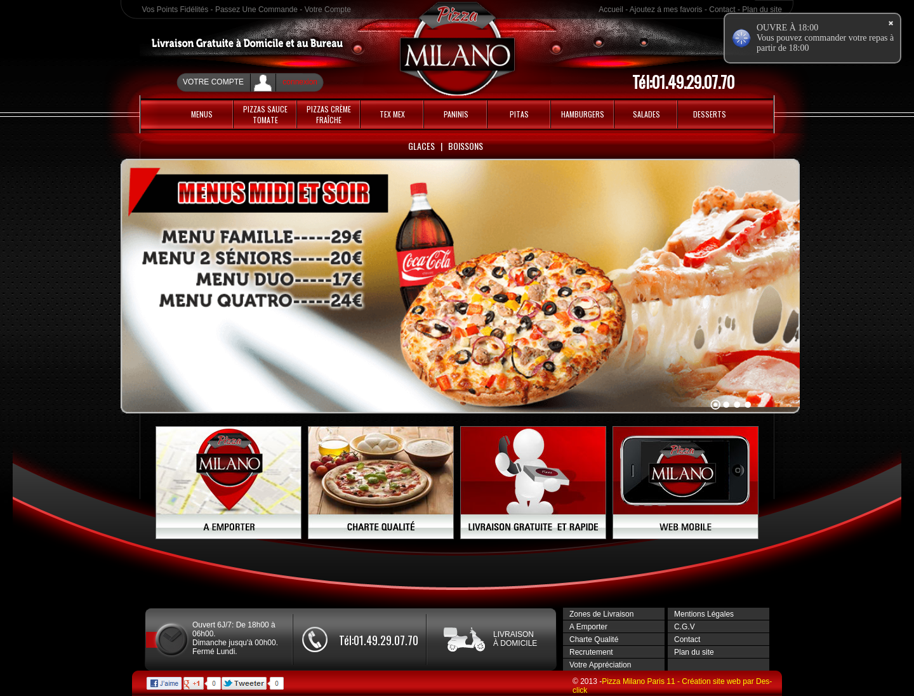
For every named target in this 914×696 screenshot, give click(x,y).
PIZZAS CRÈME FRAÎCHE (329, 114)
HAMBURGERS (582, 114)
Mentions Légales (704, 614)
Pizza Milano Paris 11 (639, 681)
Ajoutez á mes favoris (666, 9)
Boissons (465, 145)
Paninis (456, 114)
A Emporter (588, 626)
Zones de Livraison (601, 614)
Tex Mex (392, 114)
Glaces (421, 145)
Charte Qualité (593, 639)
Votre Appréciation (600, 664)
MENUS (202, 114)
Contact (722, 9)
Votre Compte (328, 9)
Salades (646, 114)
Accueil (611, 9)
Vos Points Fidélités (175, 9)
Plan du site (762, 9)
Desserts (709, 114)
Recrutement (591, 652)
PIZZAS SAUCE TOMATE (265, 114)
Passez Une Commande (256, 9)
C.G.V (684, 626)
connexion (299, 81)
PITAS (519, 114)
